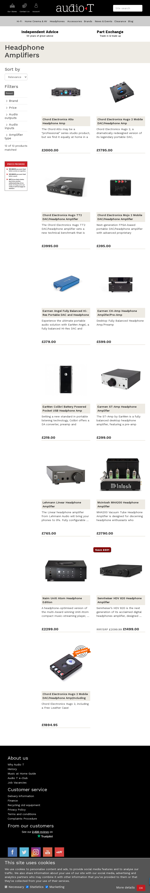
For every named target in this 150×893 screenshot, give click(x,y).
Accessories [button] (74, 21)
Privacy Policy (17, 809)
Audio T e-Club (18, 778)
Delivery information (21, 796)
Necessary (14, 887)
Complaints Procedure (22, 818)
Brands (88, 21)
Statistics (35, 887)
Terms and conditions (22, 814)
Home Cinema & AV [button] (36, 21)
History (12, 769)
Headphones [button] (57, 21)
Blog (130, 21)
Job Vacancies (17, 782)
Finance (13, 800)
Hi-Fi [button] (19, 21)
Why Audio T (16, 764)
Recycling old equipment (24, 805)
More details (125, 887)
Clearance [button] (120, 21)
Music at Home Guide (22, 773)
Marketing (55, 887)
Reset (9, 93)
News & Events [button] (103, 21)
